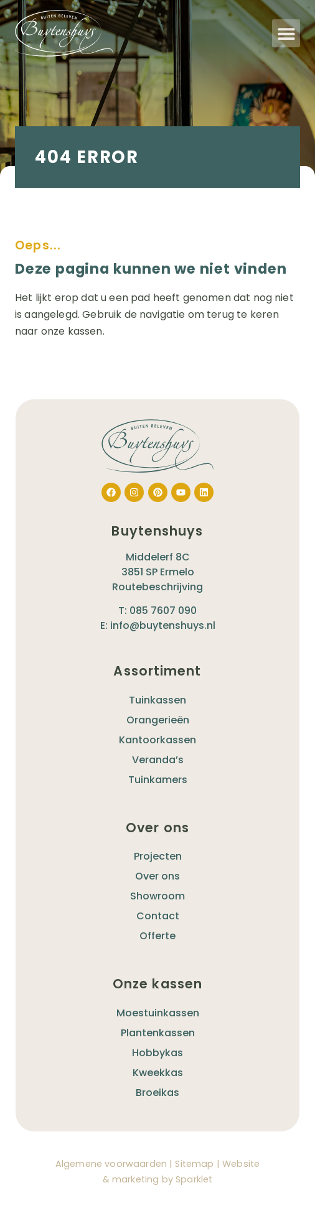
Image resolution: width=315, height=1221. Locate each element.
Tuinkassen (157, 700)
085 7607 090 (163, 610)
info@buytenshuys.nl (162, 625)
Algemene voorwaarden (111, 1164)
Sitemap (194, 1164)
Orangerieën (157, 720)
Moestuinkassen (157, 1013)
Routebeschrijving (157, 587)
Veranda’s (158, 760)
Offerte (157, 936)
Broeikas (157, 1092)
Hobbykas (157, 1053)
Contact (157, 916)
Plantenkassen (158, 1033)
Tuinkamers (157, 780)
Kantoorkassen (157, 740)
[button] (286, 33)
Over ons (157, 876)
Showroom (157, 896)
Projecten (158, 856)
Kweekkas (158, 1072)
